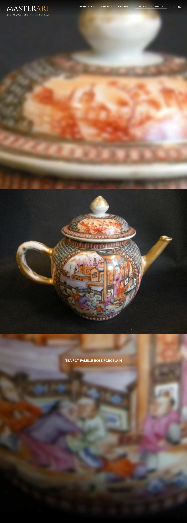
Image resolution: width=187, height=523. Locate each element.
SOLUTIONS (106, 6)
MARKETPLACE (86, 6)
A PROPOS (123, 6)
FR (179, 6)
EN (175, 6)
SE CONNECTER (157, 6)
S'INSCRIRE (142, 6)
